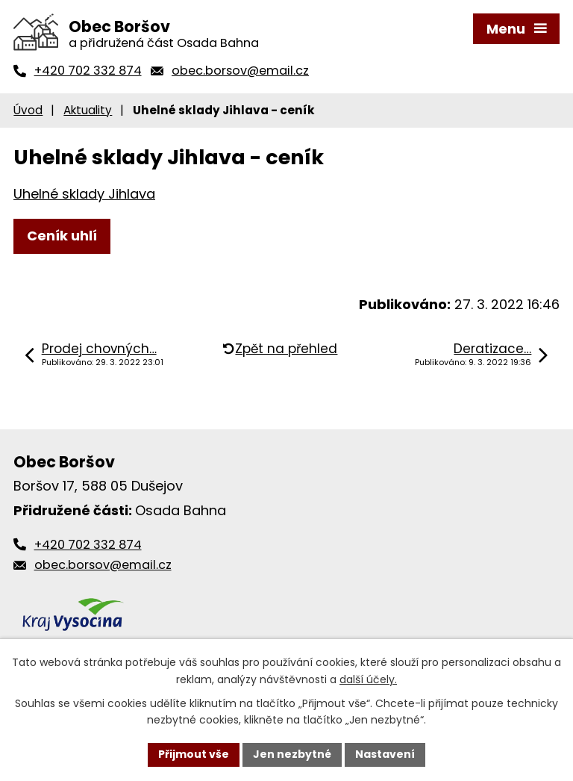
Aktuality (87, 110)
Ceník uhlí (62, 235)
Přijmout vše (193, 754)
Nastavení (385, 754)
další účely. (368, 679)
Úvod (28, 110)
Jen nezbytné (292, 754)
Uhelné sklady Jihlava (84, 193)
